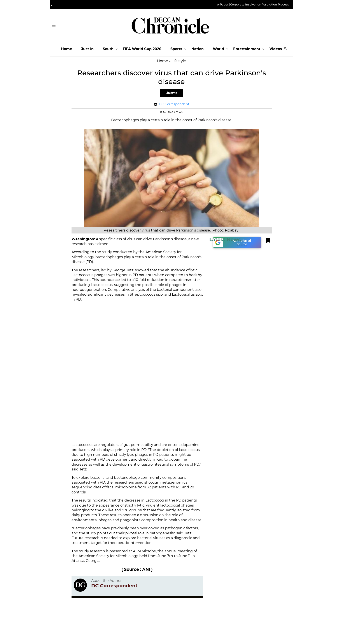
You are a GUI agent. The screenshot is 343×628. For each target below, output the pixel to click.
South (108, 49)
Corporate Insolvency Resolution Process (259, 4)
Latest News (225, 239)
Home (66, 49)
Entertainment (246, 49)
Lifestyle (171, 93)
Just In (87, 49)
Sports (176, 49)
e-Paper (222, 4)
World (218, 49)
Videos (276, 49)
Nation (197, 49)
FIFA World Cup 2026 (142, 49)
